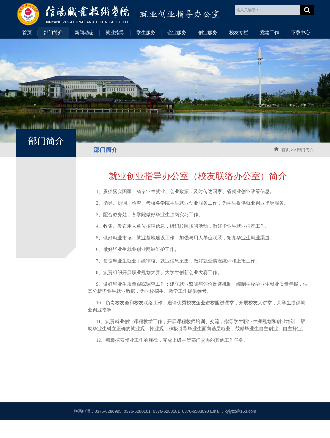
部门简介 (53, 32)
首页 (27, 32)
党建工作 (269, 32)
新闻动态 (84, 32)
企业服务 (176, 32)
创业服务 (207, 32)
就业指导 (115, 32)
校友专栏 (238, 32)
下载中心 (300, 32)
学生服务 (145, 32)
